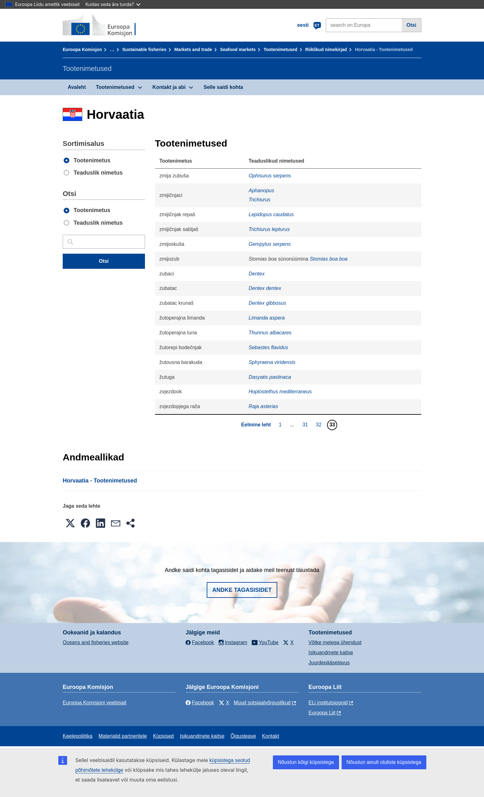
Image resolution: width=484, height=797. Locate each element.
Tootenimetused (280, 49)
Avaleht (77, 87)
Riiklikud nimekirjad (326, 49)
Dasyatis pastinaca (270, 377)
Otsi (411, 25)
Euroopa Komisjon (82, 49)
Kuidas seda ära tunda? (112, 4)
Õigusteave (243, 736)
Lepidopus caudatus (271, 214)
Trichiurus (259, 199)
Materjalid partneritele (123, 736)
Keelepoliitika (77, 736)
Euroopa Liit (321, 712)
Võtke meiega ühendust (334, 642)
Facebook (200, 702)
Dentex (257, 273)
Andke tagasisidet (242, 590)
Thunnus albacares (270, 332)
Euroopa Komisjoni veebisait (94, 702)
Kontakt (270, 736)
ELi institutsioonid (328, 702)
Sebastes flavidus (268, 347)
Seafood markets (238, 49)
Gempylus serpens (270, 244)
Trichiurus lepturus (269, 229)
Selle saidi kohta (223, 87)
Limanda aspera (267, 318)
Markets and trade (193, 49)
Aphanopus (261, 190)
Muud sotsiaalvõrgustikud (262, 702)
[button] (70, 523)
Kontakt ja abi (169, 87)
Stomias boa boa (329, 259)
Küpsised (163, 736)
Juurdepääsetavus (329, 662)
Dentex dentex (265, 288)
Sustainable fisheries (144, 49)
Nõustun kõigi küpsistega (306, 762)
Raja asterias (263, 406)
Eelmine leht (256, 424)
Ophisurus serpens (270, 175)
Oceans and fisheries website (96, 642)
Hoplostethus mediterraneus (280, 391)
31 (306, 424)
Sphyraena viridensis (272, 362)
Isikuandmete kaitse (330, 652)
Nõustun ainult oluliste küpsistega (384, 762)
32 (319, 424)
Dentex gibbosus (267, 303)
